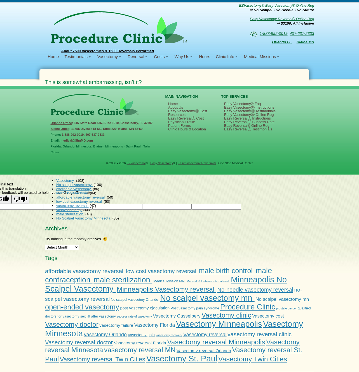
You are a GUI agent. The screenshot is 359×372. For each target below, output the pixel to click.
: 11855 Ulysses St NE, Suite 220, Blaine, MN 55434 (97, 128)
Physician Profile (181, 122)
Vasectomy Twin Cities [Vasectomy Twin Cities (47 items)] (252, 359)
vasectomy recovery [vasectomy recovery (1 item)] (169, 335)
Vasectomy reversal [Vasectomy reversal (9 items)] (205, 334)
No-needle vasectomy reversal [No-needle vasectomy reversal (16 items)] (255, 290)
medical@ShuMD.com (77, 140)
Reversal (136, 56)
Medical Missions (260, 56)
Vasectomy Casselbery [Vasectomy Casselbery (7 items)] (177, 316)
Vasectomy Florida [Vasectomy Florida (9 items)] (154, 325)
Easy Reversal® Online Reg (246, 125)
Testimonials (76, 56)
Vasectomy (107, 56)
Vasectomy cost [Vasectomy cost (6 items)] (268, 315)
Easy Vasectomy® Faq (242, 104)
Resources (177, 115)
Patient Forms (179, 125)
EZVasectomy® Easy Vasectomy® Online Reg (276, 5)
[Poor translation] (20, 199)
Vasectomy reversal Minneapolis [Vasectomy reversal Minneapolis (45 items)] (216, 342)
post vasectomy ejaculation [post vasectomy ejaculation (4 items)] (145, 308)
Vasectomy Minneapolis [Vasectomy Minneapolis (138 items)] (219, 323)
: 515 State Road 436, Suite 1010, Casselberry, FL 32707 (102, 123)
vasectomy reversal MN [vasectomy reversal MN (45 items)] (139, 350)
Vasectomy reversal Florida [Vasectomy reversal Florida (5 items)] (140, 342)
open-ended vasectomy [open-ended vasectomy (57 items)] (82, 307)
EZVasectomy (136, 163)
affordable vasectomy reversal (81, 197)
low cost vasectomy (72, 193)
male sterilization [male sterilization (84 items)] (122, 279)
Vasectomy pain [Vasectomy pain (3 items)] (141, 335)
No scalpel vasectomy (74, 185)
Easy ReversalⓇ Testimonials (248, 129)
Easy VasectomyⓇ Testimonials (250, 111)
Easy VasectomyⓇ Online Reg (249, 115)
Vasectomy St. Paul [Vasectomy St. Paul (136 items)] (181, 358)
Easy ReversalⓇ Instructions (247, 118)
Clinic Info (225, 56)
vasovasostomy (69, 210)
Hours (204, 56)
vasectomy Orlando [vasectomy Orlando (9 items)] (105, 334)
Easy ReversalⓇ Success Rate (249, 122)
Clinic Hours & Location (187, 129)
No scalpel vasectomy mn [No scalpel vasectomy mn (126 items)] (207, 298)
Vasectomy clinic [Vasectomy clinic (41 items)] (226, 315)
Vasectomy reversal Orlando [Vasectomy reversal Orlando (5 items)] (204, 350)
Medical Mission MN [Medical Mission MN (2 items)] (169, 281)
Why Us (182, 56)
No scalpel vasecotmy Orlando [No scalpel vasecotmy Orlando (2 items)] (135, 300)
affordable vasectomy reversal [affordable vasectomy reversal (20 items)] (85, 271)
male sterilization (70, 214)
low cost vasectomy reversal (79, 201)
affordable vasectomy (74, 189)
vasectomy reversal (72, 206)
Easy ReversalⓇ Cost (186, 118)
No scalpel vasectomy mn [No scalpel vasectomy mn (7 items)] (282, 299)
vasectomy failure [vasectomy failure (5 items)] (116, 325)
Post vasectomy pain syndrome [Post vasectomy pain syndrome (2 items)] (195, 308)
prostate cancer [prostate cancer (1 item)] (286, 308)
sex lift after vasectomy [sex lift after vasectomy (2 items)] (98, 316)
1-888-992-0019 (274, 33)
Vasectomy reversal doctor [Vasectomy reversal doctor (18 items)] (79, 342)
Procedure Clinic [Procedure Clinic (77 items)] (247, 307)
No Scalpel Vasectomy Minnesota (83, 218)
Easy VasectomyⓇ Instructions (249, 107)
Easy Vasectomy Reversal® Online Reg (282, 19)
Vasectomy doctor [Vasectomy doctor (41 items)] (71, 324)
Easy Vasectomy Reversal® (197, 163)
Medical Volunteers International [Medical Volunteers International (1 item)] (208, 281)
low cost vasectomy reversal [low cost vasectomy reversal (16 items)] (162, 271)
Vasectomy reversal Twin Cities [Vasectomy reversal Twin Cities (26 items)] (102, 359)
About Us (175, 107)
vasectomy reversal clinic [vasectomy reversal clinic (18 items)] (259, 334)
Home (53, 56)
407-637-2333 (302, 33)
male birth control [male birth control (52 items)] (227, 271)
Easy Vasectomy (161, 163)
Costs (159, 56)
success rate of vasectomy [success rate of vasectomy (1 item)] (134, 316)
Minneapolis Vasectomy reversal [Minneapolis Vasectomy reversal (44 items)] (166, 289)
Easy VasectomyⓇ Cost (187, 111)
